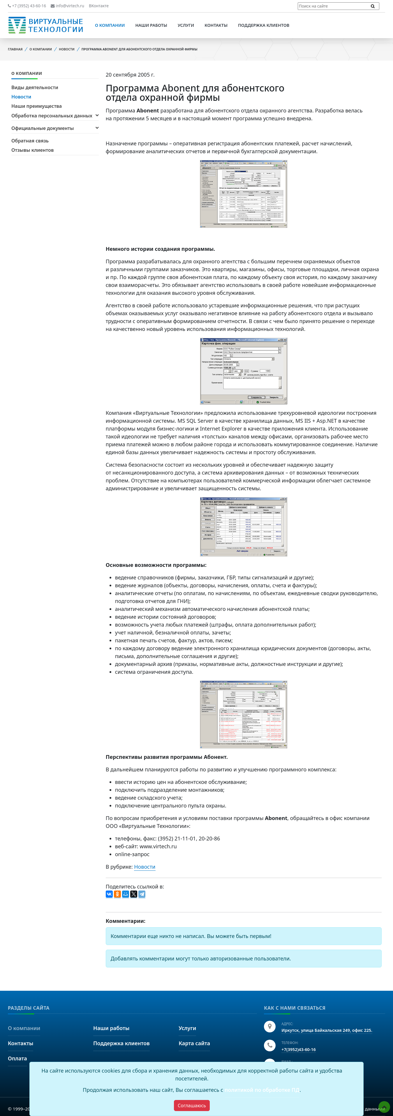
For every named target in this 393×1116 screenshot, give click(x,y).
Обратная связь (30, 140)
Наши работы (151, 25)
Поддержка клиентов (263, 25)
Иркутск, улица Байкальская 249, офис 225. (326, 1030)
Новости (66, 49)
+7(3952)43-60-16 (298, 1049)
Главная (15, 49)
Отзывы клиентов (32, 150)
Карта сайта (194, 1043)
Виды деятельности (34, 87)
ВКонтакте (99, 5)
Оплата (17, 1058)
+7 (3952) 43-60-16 (27, 5)
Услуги (186, 25)
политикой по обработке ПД (262, 1089)
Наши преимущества (36, 106)
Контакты (216, 25)
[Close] (192, 1105)
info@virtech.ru (67, 5)
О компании (110, 25)
